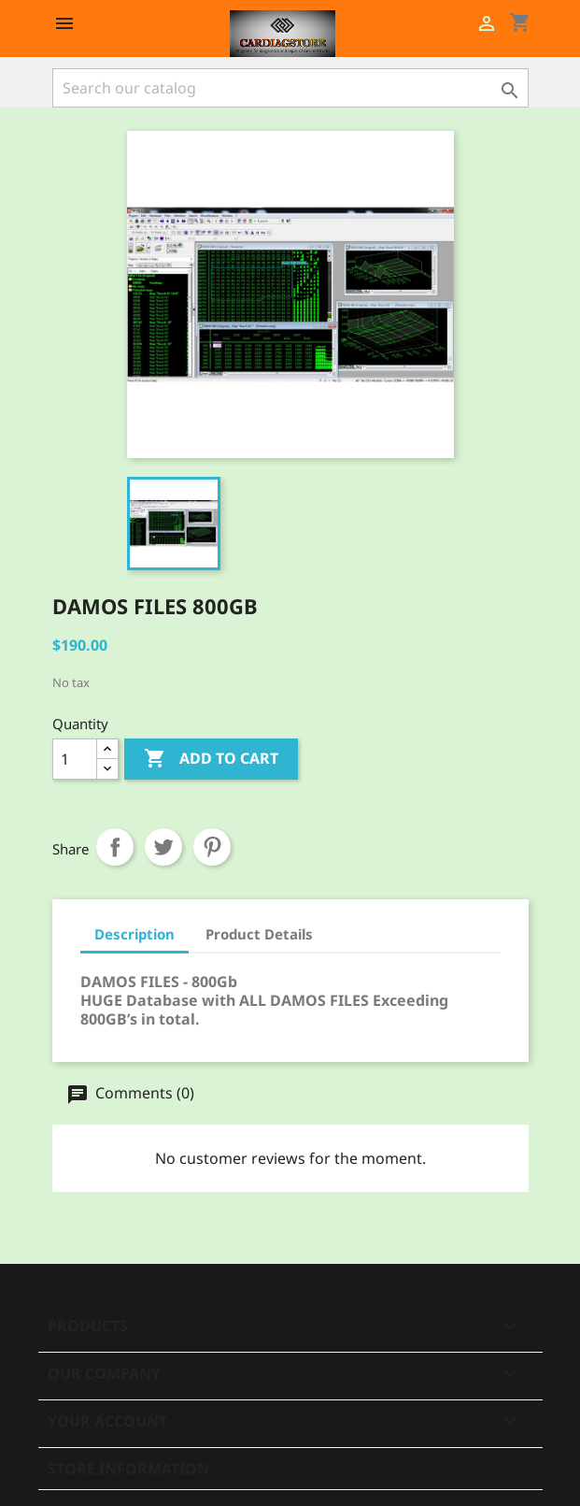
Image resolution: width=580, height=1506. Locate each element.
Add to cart (211, 759)
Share (115, 847)
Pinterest (212, 847)
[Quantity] (74, 759)
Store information (128, 1468)
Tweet (163, 847)
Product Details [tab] (259, 934)
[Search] (290, 88)
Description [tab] (134, 934)
